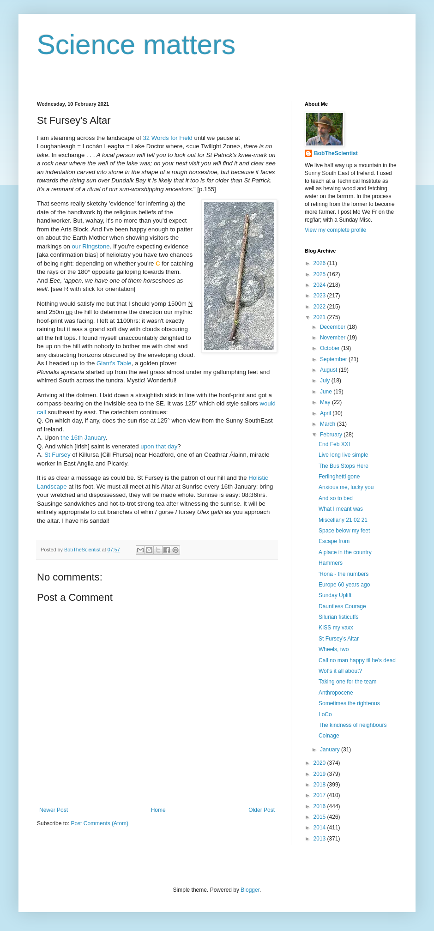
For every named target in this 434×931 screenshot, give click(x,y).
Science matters (136, 44)
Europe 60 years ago (344, 584)
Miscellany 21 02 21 (343, 520)
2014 (320, 827)
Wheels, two (334, 649)
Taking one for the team (347, 681)
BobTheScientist (336, 153)
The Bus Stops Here (343, 466)
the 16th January (82, 437)
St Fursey (57, 454)
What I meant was (341, 509)
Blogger (250, 890)
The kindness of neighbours (352, 725)
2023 (320, 295)
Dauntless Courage (342, 606)
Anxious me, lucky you (346, 487)
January (330, 749)
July (326, 380)
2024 (320, 285)
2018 (320, 784)
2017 (320, 795)
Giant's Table (114, 363)
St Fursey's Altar (339, 638)
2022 (320, 306)
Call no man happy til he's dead (357, 660)
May (326, 402)
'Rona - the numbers (343, 574)
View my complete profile (335, 230)
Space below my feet (344, 530)
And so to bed (336, 498)
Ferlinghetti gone (339, 476)
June (326, 391)
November (333, 337)
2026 (320, 263)
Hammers (331, 563)
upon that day (158, 446)
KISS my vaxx (336, 627)
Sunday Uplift (335, 595)
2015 (320, 817)
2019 (320, 774)
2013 (320, 838)
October (330, 348)
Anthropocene (336, 692)
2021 (320, 317)
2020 (320, 763)
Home (158, 810)
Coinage (329, 735)
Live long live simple (343, 455)
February (332, 434)
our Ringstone (91, 246)
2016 (320, 806)
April (326, 413)
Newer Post (53, 810)
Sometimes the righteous (349, 703)
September (334, 359)
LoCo (325, 714)
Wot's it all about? (340, 671)
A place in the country (345, 552)
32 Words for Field (168, 137)
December (333, 327)
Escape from (334, 541)
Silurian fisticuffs (338, 617)
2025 (320, 274)
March (328, 424)
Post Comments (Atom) (99, 823)
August (329, 370)
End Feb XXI (334, 444)
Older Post (261, 810)
